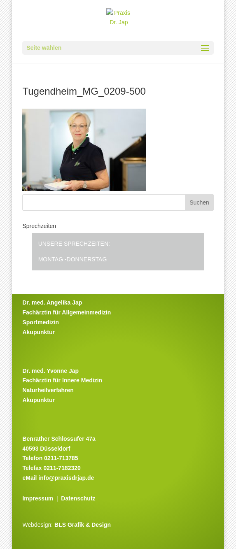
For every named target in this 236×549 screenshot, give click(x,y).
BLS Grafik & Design (82, 524)
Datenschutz (78, 498)
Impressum (37, 498)
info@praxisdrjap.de (66, 478)
